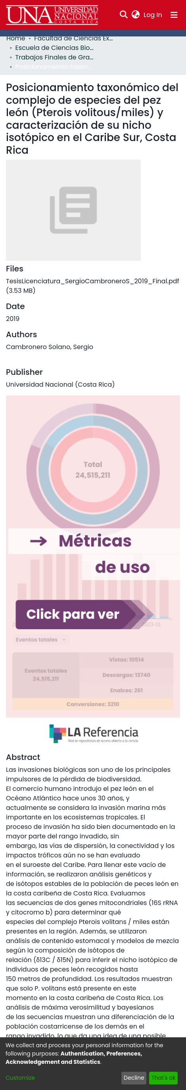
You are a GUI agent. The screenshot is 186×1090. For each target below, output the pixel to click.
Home (14, 38)
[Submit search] (125, 15)
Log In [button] (154, 15)
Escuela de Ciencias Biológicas (54, 48)
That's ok (164, 1078)
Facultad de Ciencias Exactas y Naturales (71, 38)
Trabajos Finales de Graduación (54, 57)
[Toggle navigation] (174, 15)
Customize (19, 1078)
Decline (137, 1078)
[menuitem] (137, 15)
